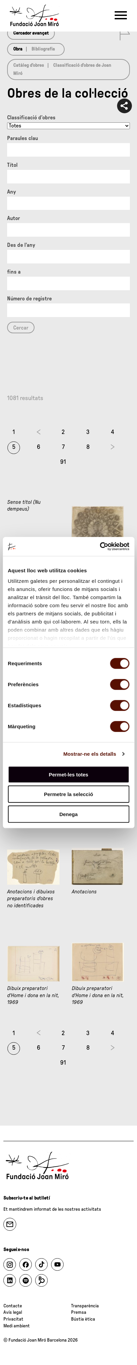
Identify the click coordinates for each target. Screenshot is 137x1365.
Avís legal (12, 1312)
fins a (14, 272)
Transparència (85, 1306)
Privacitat (13, 1319)
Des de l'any (21, 245)
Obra (17, 49)
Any (11, 192)
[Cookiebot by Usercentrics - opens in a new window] (99, 546)
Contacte (12, 1306)
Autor (13, 218)
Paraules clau (22, 138)
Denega (68, 814)
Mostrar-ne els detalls (89, 754)
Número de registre (29, 298)
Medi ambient (16, 1326)
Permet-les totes (68, 774)
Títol (12, 165)
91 (63, 462)
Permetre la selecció (68, 794)
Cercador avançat (31, 33)
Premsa (78, 1312)
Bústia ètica (83, 1319)
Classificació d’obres (31, 117)
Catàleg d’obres (28, 65)
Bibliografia (43, 49)
